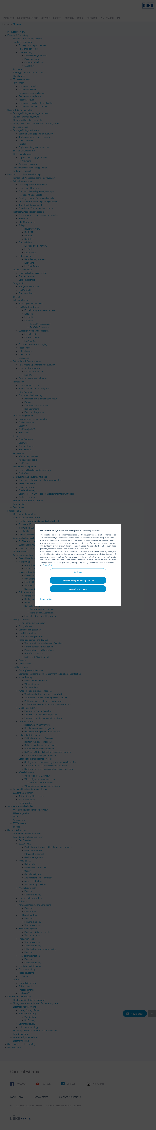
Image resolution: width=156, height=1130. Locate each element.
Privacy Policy (48, 565)
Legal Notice (48, 598)
